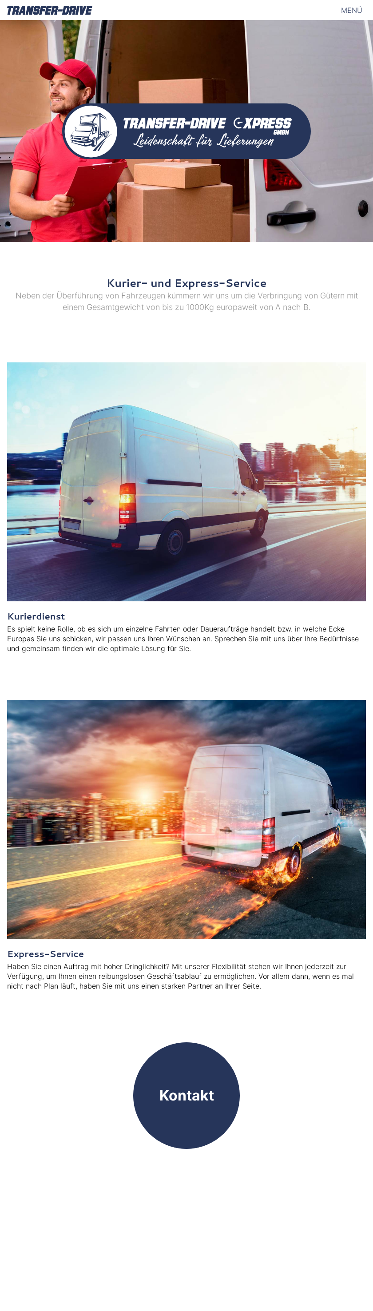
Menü (351, 10)
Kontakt (186, 1095)
